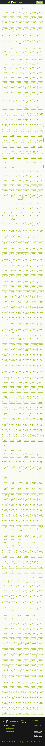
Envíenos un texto (39, 2)
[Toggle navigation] (3, 2)
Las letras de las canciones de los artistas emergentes (38, 725)
